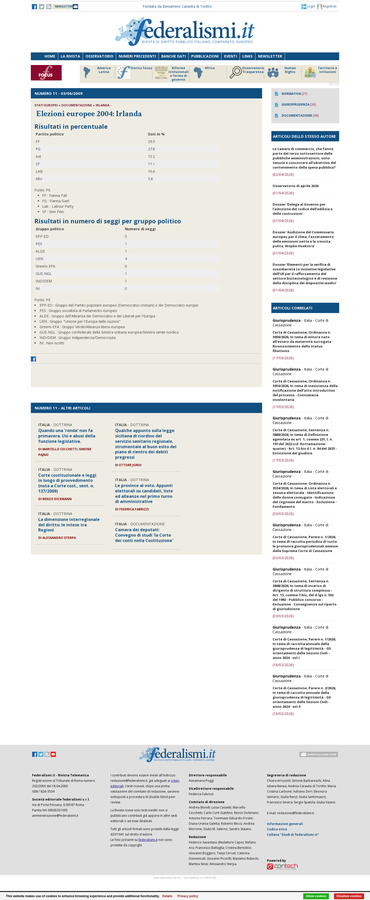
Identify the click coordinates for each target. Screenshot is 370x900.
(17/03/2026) (283, 357)
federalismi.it (148, 840)
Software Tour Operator (185, 883)
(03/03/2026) (283, 513)
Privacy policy (187, 896)
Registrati (327, 6)
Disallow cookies (349, 896)
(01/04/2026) (283, 192)
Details (167, 896)
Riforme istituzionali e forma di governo (172, 73)
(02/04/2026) (283, 174)
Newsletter (270, 56)
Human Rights (281, 72)
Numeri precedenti (137, 56)
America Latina (95, 72)
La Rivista (70, 56)
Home (49, 56)
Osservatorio (99, 56)
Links (247, 56)
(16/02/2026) (283, 664)
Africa (203, 72)
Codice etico (277, 829)
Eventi (230, 56)
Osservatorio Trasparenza (246, 72)
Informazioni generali (285, 824)
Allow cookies (316, 896)
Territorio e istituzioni (320, 72)
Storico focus (134, 72)
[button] (308, 6)
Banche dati (173, 56)
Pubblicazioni (205, 56)
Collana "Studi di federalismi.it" (293, 834)
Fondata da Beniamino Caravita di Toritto (177, 6)
